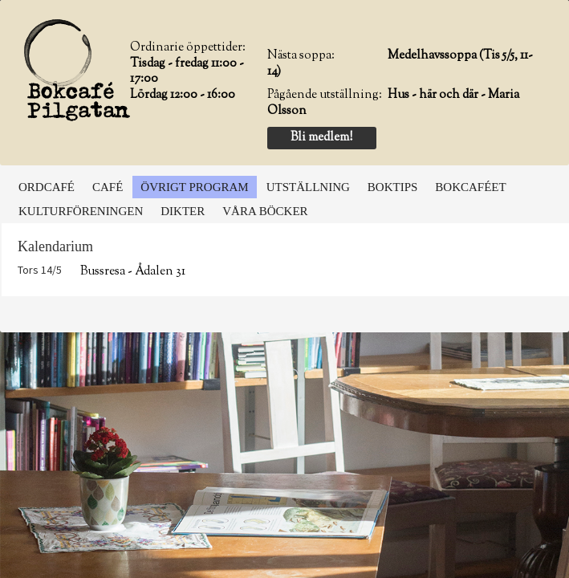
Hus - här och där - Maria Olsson (393, 103)
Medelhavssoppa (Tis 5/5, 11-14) (400, 63)
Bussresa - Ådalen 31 (132, 271)
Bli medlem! (321, 137)
